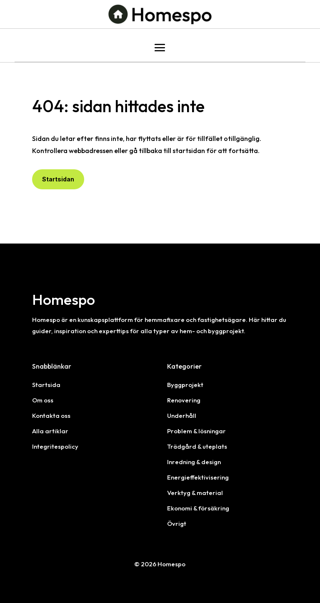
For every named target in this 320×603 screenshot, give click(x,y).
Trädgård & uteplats (197, 446)
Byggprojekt (185, 385)
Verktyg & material (195, 493)
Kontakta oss (51, 416)
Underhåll (181, 416)
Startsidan (58, 179)
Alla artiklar (50, 431)
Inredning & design (194, 462)
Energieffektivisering (198, 477)
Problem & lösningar (196, 431)
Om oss (42, 400)
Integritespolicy (55, 446)
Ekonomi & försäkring (198, 508)
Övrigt (176, 524)
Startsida (46, 385)
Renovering (183, 400)
